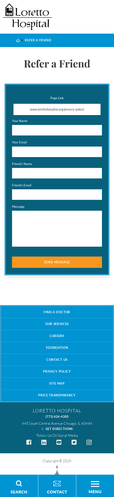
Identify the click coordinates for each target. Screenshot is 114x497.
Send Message (57, 262)
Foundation (57, 348)
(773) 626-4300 (57, 416)
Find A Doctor (57, 312)
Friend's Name (22, 164)
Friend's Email (21, 185)
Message (18, 207)
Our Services (57, 324)
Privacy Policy (57, 371)
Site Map (56, 383)
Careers (57, 336)
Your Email (19, 142)
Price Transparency (57, 395)
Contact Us (57, 360)
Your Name (19, 121)
